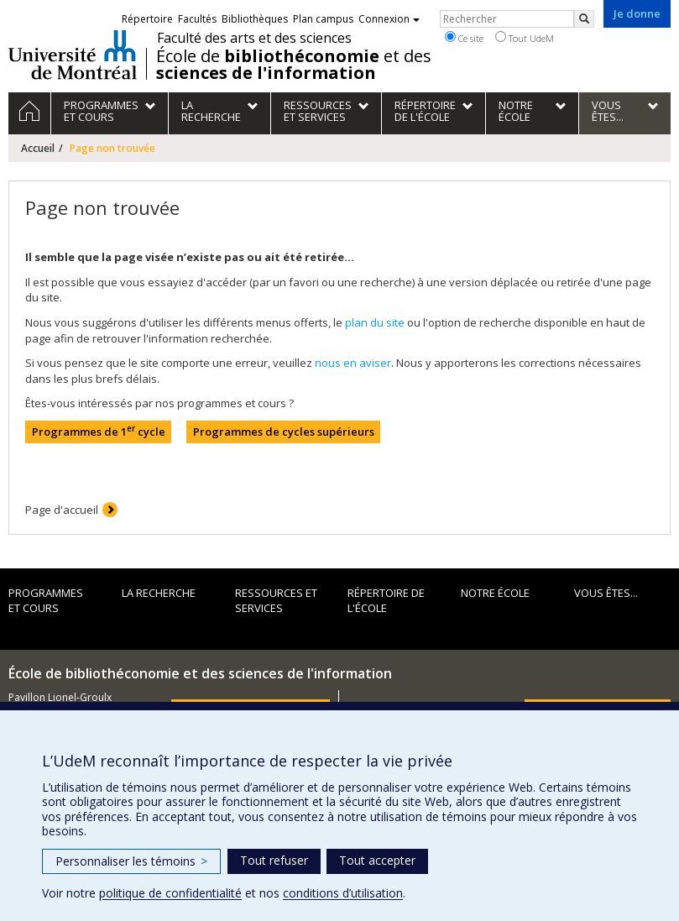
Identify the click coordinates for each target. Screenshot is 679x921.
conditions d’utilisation (343, 893)
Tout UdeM (524, 37)
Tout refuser (274, 860)
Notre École (495, 592)
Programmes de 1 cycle (98, 431)
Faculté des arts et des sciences (254, 37)
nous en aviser (353, 362)
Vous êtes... (606, 592)
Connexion (389, 19)
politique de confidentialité (170, 893)
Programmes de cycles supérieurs (283, 431)
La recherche (159, 592)
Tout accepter (377, 860)
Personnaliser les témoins (131, 861)
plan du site (375, 322)
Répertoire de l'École (386, 600)
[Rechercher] (584, 19)
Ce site (464, 37)
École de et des (293, 64)
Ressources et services (276, 600)
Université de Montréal (72, 54)
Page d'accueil (61, 509)
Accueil (38, 148)
